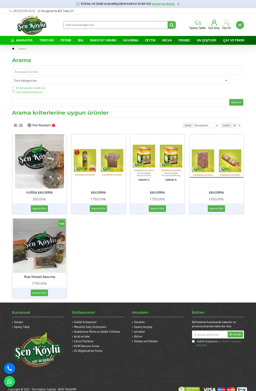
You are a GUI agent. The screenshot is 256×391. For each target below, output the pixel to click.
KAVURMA (98, 186)
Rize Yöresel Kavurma (39, 271)
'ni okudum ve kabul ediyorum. (216, 337)
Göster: (224, 119)
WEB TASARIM (67, 383)
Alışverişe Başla (163, 4)
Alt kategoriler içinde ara (28, 78)
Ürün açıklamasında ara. (27, 83)
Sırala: (181, 119)
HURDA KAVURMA (39, 186)
